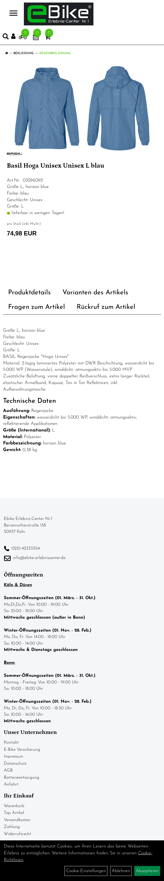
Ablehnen (121, 871)
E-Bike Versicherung (22, 749)
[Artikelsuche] (6, 38)
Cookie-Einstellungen (86, 871)
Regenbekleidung (55, 53)
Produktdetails (29, 292)
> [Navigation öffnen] (11, 13)
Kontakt (11, 742)
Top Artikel (14, 813)
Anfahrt (11, 784)
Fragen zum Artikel (36, 307)
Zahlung (12, 827)
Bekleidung (23, 53)
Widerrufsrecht (17, 834)
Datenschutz (15, 763)
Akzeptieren (147, 871)
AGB (8, 770)
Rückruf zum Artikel (106, 307)
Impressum (13, 756)
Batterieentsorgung (21, 777)
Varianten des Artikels (95, 292)
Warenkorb (14, 806)
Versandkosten (17, 820)
